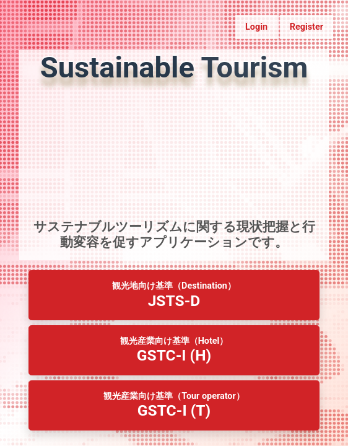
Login (256, 27)
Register (306, 27)
